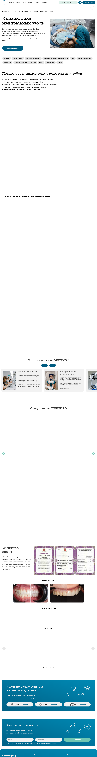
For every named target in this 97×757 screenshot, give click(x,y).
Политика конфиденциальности (82, 744)
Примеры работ (50, 62)
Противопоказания (18, 58)
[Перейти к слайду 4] (47, 601)
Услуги (12, 11)
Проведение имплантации (84, 58)
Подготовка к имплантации (33, 58)
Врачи (40, 62)
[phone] (48, 673)
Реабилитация (7, 62)
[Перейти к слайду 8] (53, 601)
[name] (20, 673)
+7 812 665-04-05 (41, 692)
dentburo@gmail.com (77, 692)
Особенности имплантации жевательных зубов (56, 58)
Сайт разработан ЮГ (79, 749)
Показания (6, 58)
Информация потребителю (81, 746)
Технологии (29, 749)
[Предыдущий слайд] (3, 443)
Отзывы (60, 62)
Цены (73, 58)
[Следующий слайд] (93, 443)
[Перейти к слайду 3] (46, 601)
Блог (27, 753)
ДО (14, 518)
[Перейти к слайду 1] (43, 601)
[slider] (30, 527)
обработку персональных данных (46, 677)
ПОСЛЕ (45, 518)
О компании (29, 751)
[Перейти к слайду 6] (50, 601)
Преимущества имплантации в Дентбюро (25, 62)
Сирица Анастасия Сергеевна (19, 462)
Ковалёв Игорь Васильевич (65, 462)
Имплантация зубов (23, 11)
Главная (4, 11)
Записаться (77, 673)
